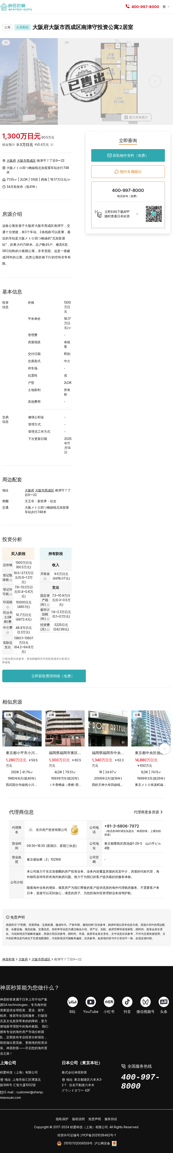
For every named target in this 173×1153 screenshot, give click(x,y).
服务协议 (111, 1119)
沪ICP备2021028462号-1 (98, 1135)
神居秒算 (8, 959)
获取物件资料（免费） (128, 155)
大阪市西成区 (26, 160)
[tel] (127, 6)
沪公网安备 (102, 1143)
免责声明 (94, 1119)
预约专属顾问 (127, 171)
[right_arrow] (164, 748)
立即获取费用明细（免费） (63, 676)
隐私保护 (62, 1119)
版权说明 (78, 1119)
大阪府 (11, 160)
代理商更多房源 (149, 812)
